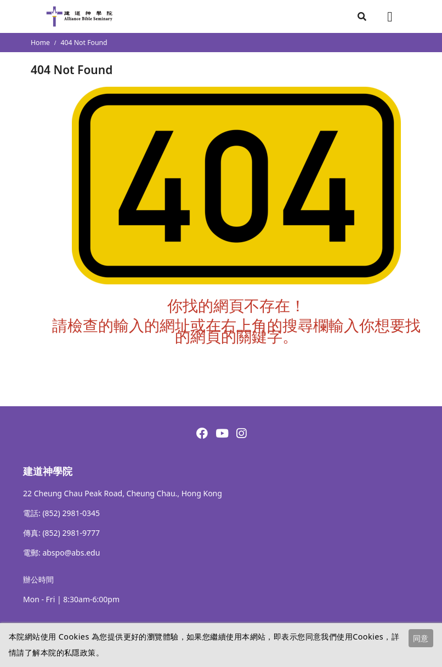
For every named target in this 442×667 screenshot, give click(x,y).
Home (40, 42)
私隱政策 (80, 652)
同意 (420, 638)
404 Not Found (84, 42)
